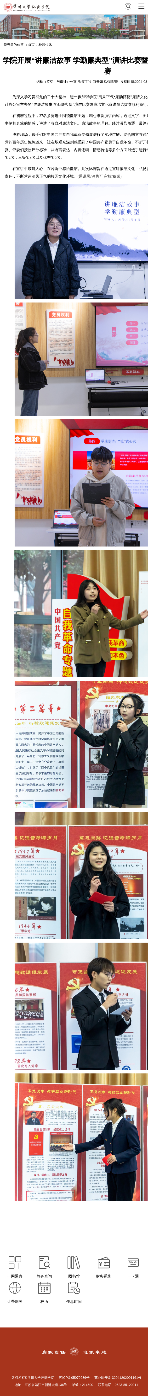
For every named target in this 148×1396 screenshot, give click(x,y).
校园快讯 (45, 45)
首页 (31, 45)
